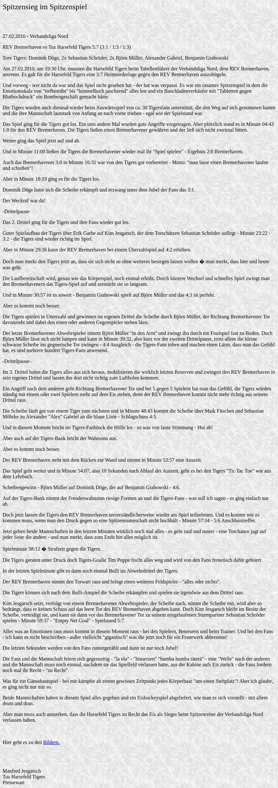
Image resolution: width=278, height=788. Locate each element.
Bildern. (51, 742)
